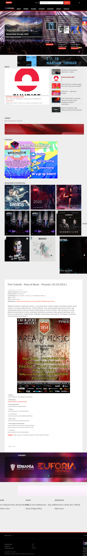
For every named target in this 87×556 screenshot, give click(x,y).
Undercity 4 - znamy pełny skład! (50, 21)
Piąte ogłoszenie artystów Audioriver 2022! (75, 22)
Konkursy (50, 9)
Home (12, 9)
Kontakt (66, 9)
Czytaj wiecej (9, 103)
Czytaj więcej (49, 46)
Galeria (33, 9)
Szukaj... (37, 2)
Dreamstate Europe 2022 (17, 36)
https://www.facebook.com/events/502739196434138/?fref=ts (35, 303)
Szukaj (67, 3)
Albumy (58, 9)
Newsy (19, 9)
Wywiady (42, 9)
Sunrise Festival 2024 (15, 99)
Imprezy (25, 9)
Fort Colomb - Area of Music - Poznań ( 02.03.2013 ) (37, 286)
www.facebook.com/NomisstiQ (17, 404)
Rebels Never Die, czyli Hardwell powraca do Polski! (63, 22)
